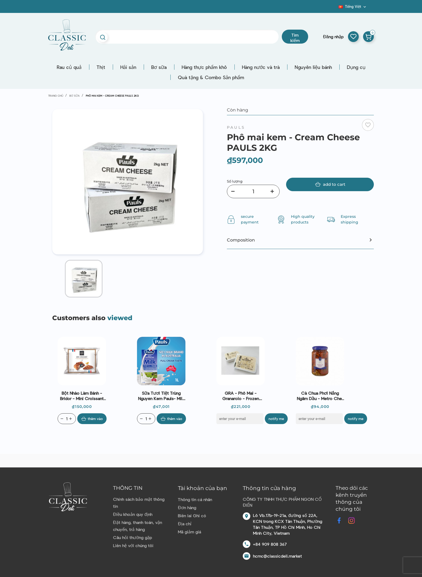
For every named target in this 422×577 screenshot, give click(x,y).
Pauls (236, 127)
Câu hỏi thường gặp (132, 537)
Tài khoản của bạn (202, 488)
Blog (335, 8)
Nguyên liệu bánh (313, 67)
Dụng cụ (356, 67)
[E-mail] (239, 418)
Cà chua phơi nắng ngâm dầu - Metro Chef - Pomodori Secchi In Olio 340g (320, 395)
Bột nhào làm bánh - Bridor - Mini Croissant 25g (82, 395)
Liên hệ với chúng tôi (133, 545)
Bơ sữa (159, 67)
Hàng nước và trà (261, 67)
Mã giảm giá (189, 531)
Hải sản (128, 67)
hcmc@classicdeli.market (277, 555)
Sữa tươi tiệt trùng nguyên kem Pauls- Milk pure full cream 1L (161, 395)
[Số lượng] (253, 191)
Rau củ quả (69, 67)
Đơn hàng (187, 507)
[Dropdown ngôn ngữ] (353, 6)
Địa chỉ (184, 523)
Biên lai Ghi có (192, 515)
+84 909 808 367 (270, 544)
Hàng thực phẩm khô (204, 67)
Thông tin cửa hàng (269, 488)
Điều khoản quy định (132, 514)
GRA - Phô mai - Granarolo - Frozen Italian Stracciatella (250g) (240, 395)
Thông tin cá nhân (195, 499)
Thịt (101, 67)
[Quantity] (67, 418)
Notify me (276, 419)
